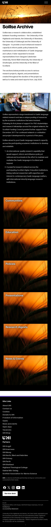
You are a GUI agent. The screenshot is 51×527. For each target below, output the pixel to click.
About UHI (7, 406)
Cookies (6, 412)
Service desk (10, 493)
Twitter (8, 487)
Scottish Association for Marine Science (20, 474)
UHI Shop (6, 433)
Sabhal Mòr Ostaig (10, 471)
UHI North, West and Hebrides (15, 455)
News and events (10, 424)
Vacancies (7, 430)
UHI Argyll (7, 446)
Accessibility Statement (10, 509)
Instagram (13, 487)
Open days (7, 427)
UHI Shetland (8, 465)
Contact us (7, 409)
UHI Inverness (8, 449)
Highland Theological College (15, 468)
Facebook (4, 487)
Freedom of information (13, 418)
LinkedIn (23, 487)
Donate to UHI (8, 415)
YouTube (18, 487)
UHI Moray (7, 452)
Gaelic (5, 421)
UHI (4, 478)
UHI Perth (7, 461)
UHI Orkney (7, 458)
